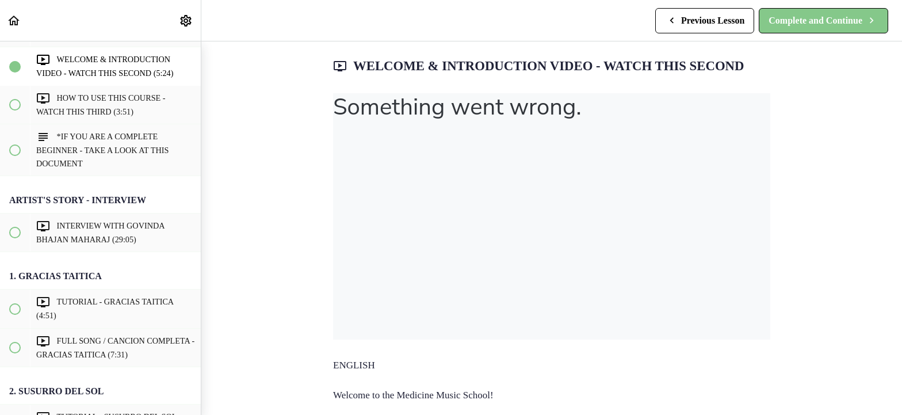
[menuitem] (186, 20)
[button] (14, 20)
